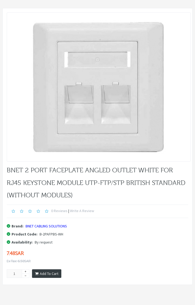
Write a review (82, 210)
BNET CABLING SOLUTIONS (46, 226)
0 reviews (59, 210)
